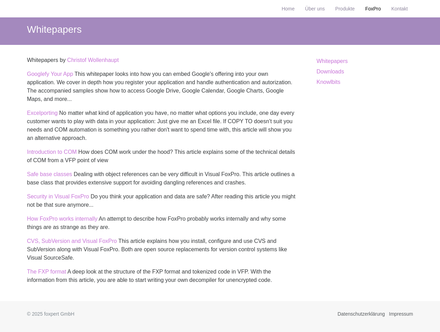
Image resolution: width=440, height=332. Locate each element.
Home (288, 8)
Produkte (345, 8)
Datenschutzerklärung (361, 314)
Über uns (315, 8)
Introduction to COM (52, 152)
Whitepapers (54, 29)
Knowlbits (328, 82)
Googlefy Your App (50, 74)
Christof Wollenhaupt (93, 60)
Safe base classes (49, 174)
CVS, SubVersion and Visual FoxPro (72, 241)
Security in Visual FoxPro (58, 196)
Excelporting (42, 113)
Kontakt (399, 8)
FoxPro (373, 8)
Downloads (330, 71)
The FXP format (46, 272)
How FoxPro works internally (62, 219)
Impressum (401, 314)
